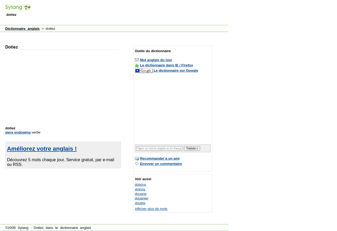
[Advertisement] (133, 13)
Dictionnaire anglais (22, 29)
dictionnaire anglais (75, 228)
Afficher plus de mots (151, 209)
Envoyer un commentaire (161, 164)
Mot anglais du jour (156, 60)
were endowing (18, 132)
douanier (141, 198)
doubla (140, 203)
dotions (140, 184)
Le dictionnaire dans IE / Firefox (166, 65)
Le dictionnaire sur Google (176, 70)
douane (140, 194)
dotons (140, 189)
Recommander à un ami (160, 158)
